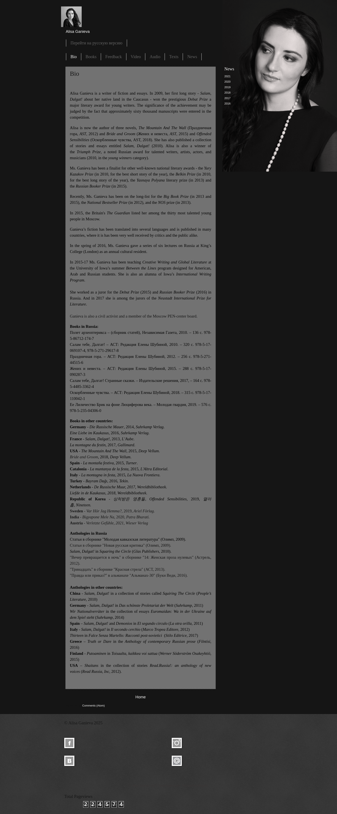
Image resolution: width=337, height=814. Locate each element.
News (192, 56)
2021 (227, 76)
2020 (227, 81)
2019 (227, 87)
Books (91, 56)
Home (140, 697)
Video (136, 56)
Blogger (202, 785)
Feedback (113, 56)
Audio (155, 56)
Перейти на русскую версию (96, 43)
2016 (227, 103)
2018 (227, 92)
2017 (227, 98)
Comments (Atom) (93, 705)
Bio (73, 56)
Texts (173, 56)
